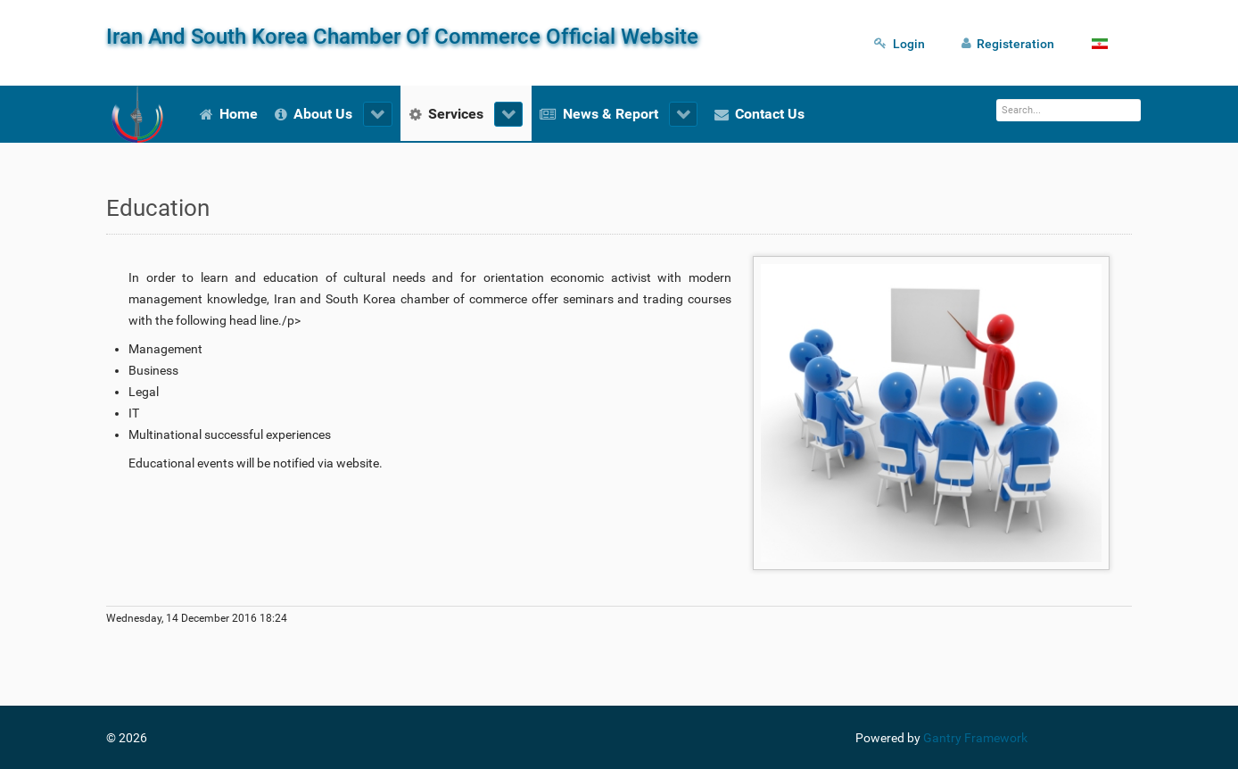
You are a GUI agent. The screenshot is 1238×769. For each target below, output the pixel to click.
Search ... (996, 99)
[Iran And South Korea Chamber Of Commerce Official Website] (137, 114)
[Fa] (1104, 42)
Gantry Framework (975, 738)
